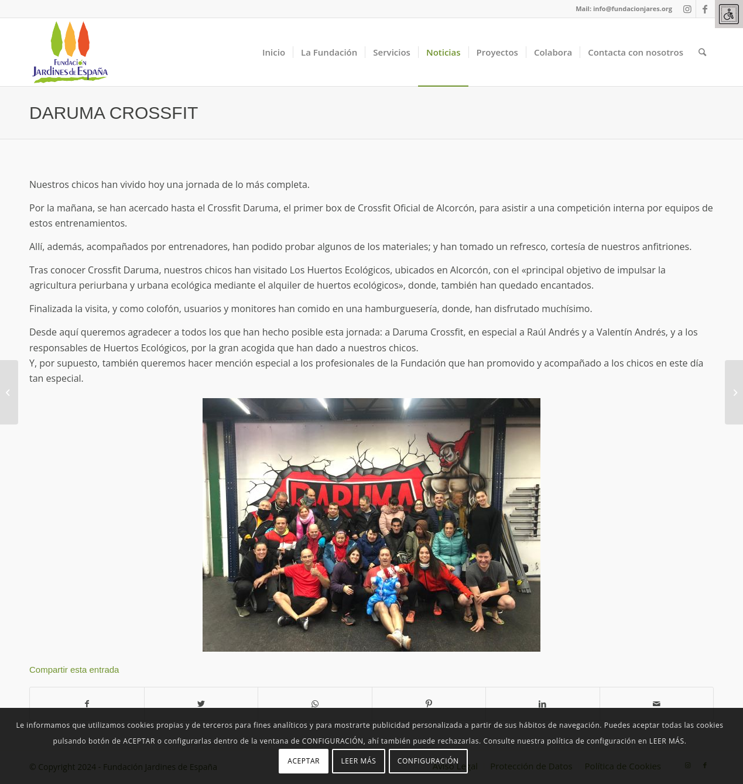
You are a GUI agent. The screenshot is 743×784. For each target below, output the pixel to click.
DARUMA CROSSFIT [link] (113, 112)
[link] (729, 14)
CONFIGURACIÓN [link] (428, 761)
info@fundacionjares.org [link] (632, 8)
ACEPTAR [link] (303, 761)
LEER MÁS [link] (358, 761)
